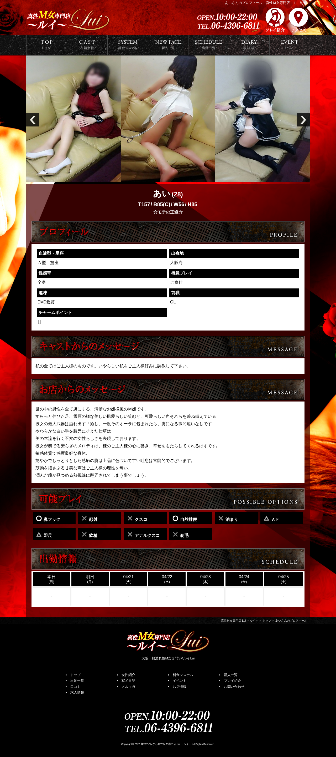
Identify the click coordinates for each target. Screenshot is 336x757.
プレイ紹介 (232, 681)
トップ (266, 620)
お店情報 (179, 687)
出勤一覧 (77, 681)
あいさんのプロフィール (291, 620)
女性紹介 (128, 675)
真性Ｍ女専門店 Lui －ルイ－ (239, 620)
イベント (179, 681)
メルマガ (128, 687)
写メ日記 (128, 681)
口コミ (75, 687)
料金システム (183, 675)
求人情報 (77, 692)
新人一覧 (231, 675)
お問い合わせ (234, 687)
